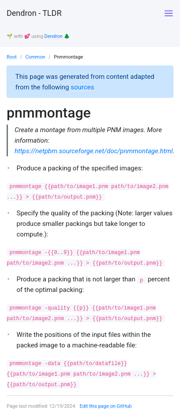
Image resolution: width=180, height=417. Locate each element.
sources (82, 87)
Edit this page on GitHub (106, 406)
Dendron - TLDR (34, 13)
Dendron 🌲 (57, 36)
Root (12, 57)
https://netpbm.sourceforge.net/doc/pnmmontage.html (94, 151)
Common (35, 57)
